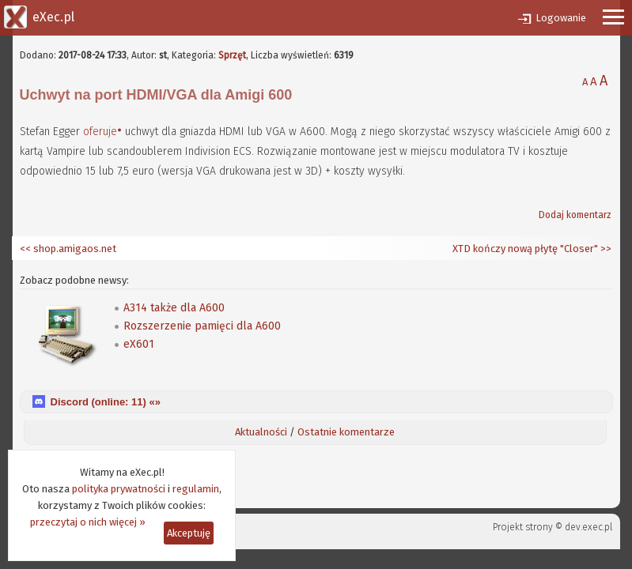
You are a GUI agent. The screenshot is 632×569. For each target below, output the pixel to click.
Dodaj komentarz (575, 214)
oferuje (100, 131)
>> (604, 248)
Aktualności (261, 432)
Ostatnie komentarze (346, 432)
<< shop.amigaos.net (68, 248)
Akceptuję (188, 533)
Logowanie (560, 18)
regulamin (195, 489)
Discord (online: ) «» (106, 402)
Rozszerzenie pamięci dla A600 (202, 326)
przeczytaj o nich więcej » (88, 522)
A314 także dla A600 (174, 308)
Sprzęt (232, 55)
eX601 (138, 344)
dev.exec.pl (588, 527)
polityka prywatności (118, 489)
